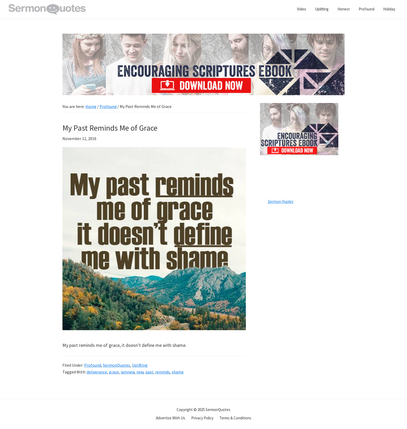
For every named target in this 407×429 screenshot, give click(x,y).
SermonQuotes (116, 365)
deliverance (97, 371)
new (139, 371)
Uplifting (140, 365)
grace (114, 371)
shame (178, 371)
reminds (162, 371)
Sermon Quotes (280, 201)
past (149, 371)
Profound (92, 365)
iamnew (128, 371)
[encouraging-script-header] (203, 37)
